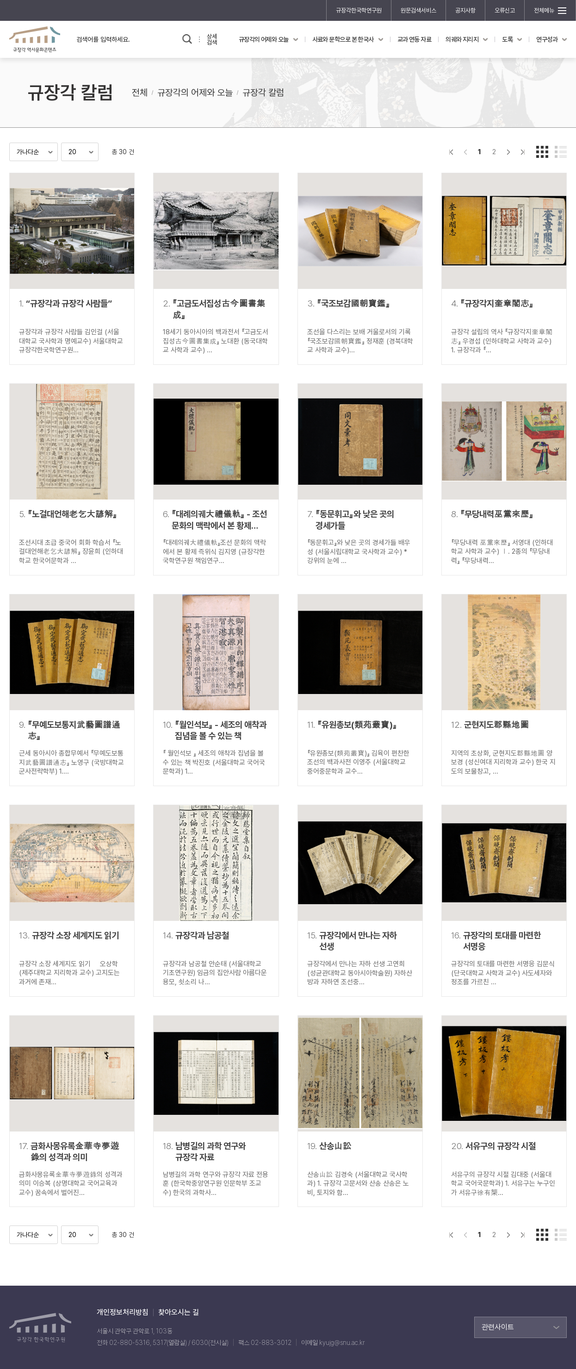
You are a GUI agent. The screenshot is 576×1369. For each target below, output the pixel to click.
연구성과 (546, 39)
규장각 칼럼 (263, 92)
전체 (140, 92)
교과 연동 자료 (414, 39)
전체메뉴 (544, 10)
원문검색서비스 (418, 10)
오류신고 (505, 10)
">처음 (451, 152)
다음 (508, 152)
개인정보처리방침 (123, 1312)
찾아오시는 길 (178, 1312)
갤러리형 (542, 152)
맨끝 (522, 152)
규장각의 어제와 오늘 (264, 39)
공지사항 (465, 10)
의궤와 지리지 (462, 39)
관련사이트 (498, 1327)
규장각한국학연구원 (359, 10)
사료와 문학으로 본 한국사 (343, 39)
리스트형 (561, 152)
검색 (187, 39)
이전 (465, 152)
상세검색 (212, 39)
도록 (507, 39)
